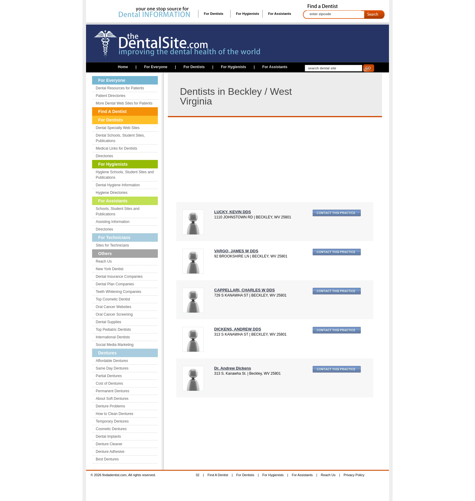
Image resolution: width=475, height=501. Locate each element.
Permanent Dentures (112, 391)
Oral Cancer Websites (113, 307)
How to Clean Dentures (114, 414)
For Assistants (279, 13)
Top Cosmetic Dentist (113, 299)
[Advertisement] (227, 159)
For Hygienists (247, 13)
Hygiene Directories (112, 193)
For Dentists (213, 13)
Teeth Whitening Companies (118, 292)
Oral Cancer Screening (114, 314)
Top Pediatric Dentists (113, 329)
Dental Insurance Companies (119, 276)
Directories (104, 156)
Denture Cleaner (109, 444)
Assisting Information (112, 222)
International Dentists (113, 337)
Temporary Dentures (112, 421)
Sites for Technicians (112, 245)
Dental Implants (108, 436)
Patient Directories (110, 96)
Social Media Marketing (115, 345)
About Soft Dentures (112, 398)
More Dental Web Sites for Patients (124, 103)
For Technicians (114, 237)
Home (123, 67)
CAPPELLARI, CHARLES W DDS (244, 290)
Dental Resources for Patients (120, 88)
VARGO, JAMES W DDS (236, 251)
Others (105, 253)
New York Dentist (109, 269)
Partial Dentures (109, 376)
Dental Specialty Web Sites (118, 128)
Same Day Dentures (112, 368)
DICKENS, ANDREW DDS (237, 329)
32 (197, 475)
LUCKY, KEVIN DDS (232, 212)
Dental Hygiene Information (118, 185)
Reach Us (104, 261)
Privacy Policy (354, 475)
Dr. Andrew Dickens (232, 368)
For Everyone (156, 67)
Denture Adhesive (110, 452)
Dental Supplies (108, 322)
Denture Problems (110, 406)
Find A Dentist (112, 111)
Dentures (107, 352)
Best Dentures (107, 459)
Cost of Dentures (109, 383)
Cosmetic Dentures (111, 429)
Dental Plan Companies (115, 284)
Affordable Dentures (112, 361)
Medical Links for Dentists (116, 148)
